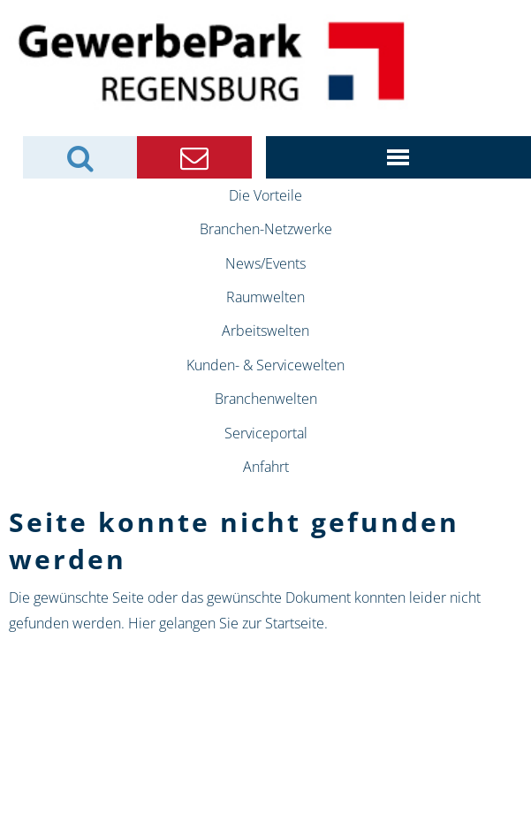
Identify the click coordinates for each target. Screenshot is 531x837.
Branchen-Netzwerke (266, 229)
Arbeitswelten (265, 330)
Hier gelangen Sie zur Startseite (226, 623)
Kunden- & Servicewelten (265, 365)
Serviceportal (265, 433)
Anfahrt (266, 466)
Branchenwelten (266, 398)
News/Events (265, 263)
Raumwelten (265, 297)
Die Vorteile (265, 195)
